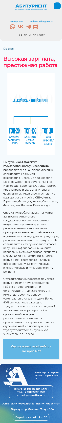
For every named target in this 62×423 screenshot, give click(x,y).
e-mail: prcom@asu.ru (31, 395)
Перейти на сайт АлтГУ (31, 417)
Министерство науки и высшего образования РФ (47, 375)
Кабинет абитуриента (41, 21)
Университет (16, 21)
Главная (8, 48)
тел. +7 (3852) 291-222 (31, 391)
